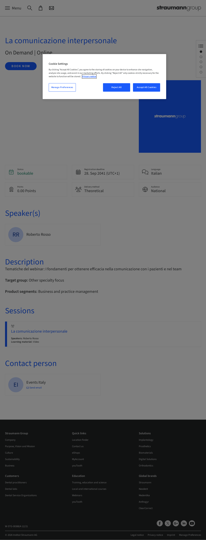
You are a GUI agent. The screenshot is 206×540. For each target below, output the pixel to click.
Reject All (116, 87)
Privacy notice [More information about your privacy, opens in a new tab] (89, 76)
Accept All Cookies (146, 87)
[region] (104, 76)
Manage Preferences (62, 87)
